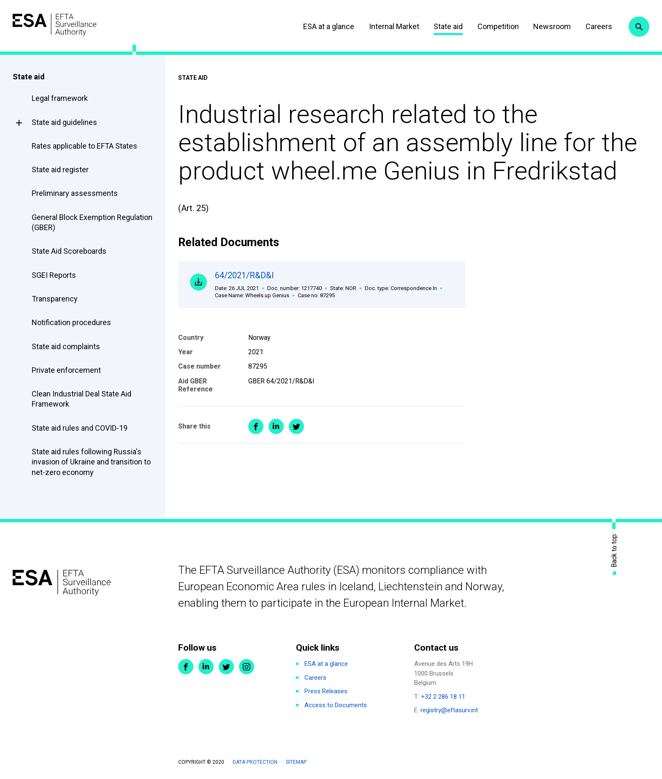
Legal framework (60, 98)
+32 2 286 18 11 (443, 696)
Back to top (614, 550)
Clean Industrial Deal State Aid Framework (81, 398)
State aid (444, 26)
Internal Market (389, 26)
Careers (594, 26)
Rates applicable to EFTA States (84, 145)
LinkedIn (206, 666)
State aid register (60, 169)
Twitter (226, 666)
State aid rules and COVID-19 (80, 427)
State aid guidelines (64, 122)
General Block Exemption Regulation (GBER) (92, 222)
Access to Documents (335, 705)
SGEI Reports (54, 275)
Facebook (185, 666)
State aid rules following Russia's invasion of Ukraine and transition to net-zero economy (91, 462)
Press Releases (325, 691)
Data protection (255, 762)
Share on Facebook (255, 428)
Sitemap (296, 762)
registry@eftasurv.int (449, 710)
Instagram (246, 666)
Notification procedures (71, 322)
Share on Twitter (296, 428)
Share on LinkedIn (276, 428)
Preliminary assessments (75, 193)
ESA (62, 25)
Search (638, 26)
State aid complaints (66, 346)
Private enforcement (66, 370)
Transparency (55, 298)
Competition (493, 26)
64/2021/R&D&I (334, 285)
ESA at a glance (324, 26)
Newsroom (548, 26)
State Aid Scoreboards (69, 251)
